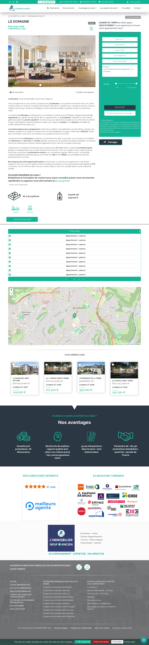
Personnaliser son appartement (99, 606)
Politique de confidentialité (81, 631)
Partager (110, 142)
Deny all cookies (101, 642)
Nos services (69, 8)
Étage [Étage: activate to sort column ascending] (74, 231)
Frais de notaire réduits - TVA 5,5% (100, 593)
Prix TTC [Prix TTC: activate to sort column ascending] (60, 231)
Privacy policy (130, 642)
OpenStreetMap (128, 347)
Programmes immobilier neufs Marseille (58, 603)
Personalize (117, 642)
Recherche (53, 8)
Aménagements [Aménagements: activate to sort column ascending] (93, 231)
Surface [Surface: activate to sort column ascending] (45, 231)
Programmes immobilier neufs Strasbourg (59, 619)
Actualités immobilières (20, 591)
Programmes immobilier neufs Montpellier (59, 609)
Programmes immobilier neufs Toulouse (58, 612)
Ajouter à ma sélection (84, 92)
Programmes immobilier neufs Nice (56, 606)
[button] (14, 61)
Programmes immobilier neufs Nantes (57, 590)
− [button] (11, 296)
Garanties (90, 599)
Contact (137, 8)
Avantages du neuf (87, 8)
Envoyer (120, 107)
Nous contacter (17, 612)
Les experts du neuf (109, 8)
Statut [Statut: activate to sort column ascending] (123, 231)
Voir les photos (16, 92)
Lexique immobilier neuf (20, 587)
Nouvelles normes (94, 603)
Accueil (13, 584)
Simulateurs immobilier (20, 594)
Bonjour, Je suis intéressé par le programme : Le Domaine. (120, 70)
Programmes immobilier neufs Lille (56, 593)
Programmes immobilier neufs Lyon (56, 596)
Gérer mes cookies (102, 631)
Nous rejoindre (17, 608)
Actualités (126, 8)
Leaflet (120, 347)
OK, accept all (83, 642)
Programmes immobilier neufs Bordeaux (58, 599)
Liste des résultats (133, 17)
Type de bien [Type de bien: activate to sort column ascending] (23, 231)
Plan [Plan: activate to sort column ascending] (110, 231)
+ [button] (11, 293)
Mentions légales (115, 132)
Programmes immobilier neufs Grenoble (58, 616)
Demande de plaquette (22, 219)
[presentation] (120, 96)
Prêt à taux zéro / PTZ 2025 (97, 596)
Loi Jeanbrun (92, 590)
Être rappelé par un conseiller (120, 113)
